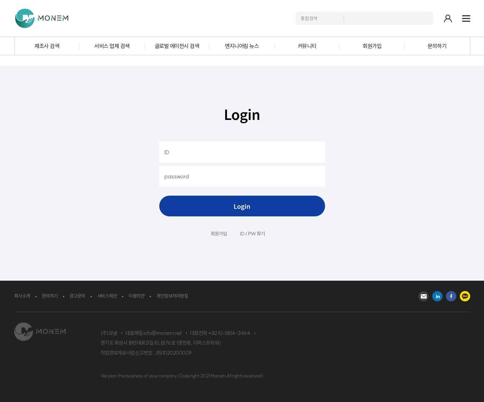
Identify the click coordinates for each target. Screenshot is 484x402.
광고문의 (77, 296)
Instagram (437, 296)
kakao (465, 296)
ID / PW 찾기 (252, 234)
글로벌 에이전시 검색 (177, 46)
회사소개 (22, 296)
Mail (423, 296)
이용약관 (136, 296)
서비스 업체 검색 (112, 46)
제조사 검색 (47, 46)
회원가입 (372, 46)
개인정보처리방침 (172, 296)
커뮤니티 (307, 46)
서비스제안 (107, 296)
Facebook (451, 296)
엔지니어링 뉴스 (242, 46)
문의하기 (437, 46)
